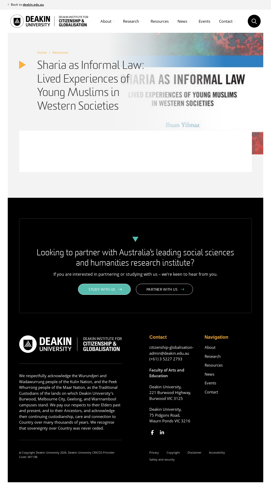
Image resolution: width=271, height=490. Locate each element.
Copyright (173, 452)
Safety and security (162, 459)
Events (204, 21)
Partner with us (162, 290)
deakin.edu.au (33, 4)
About (105, 21)
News (182, 21)
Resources (160, 21)
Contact (226, 21)
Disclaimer (194, 452)
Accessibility (217, 452)
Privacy (154, 452)
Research (131, 21)
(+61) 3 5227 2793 (165, 358)
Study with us (102, 290)
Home (42, 52)
